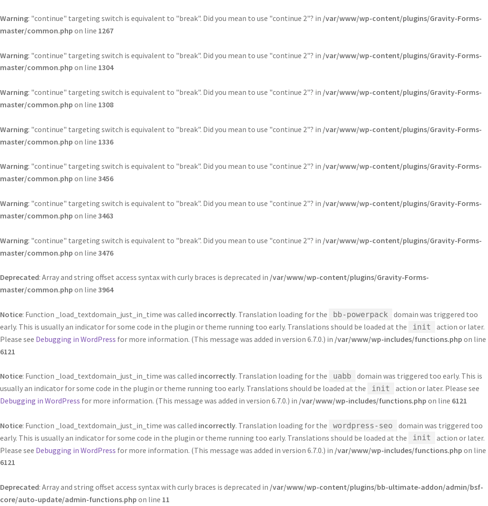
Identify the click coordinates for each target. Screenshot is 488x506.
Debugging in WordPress (76, 339)
